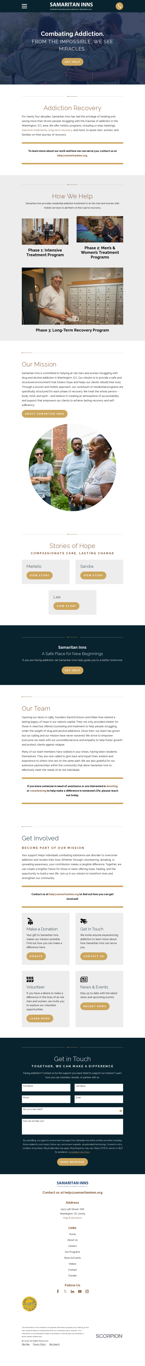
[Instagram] (87, 1291)
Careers (72, 1245)
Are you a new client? (33, 1109)
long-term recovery (60, 130)
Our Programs (72, 1251)
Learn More (40, 1018)
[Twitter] (65, 1291)
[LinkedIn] (72, 1291)
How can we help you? (33, 1121)
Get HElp (72, 61)
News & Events (72, 1257)
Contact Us (94, 956)
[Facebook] (58, 1291)
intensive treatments (34, 130)
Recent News (95, 1006)
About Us (72, 1240)
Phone (26, 1097)
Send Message (72, 1162)
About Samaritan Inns (44, 413)
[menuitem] (26, 1344)
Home (72, 1234)
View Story (39, 575)
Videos (72, 1263)
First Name (28, 1086)
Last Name (80, 1086)
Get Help (72, 670)
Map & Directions (72, 1217)
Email (78, 1097)
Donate (36, 956)
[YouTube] (80, 1291)
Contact (72, 1269)
